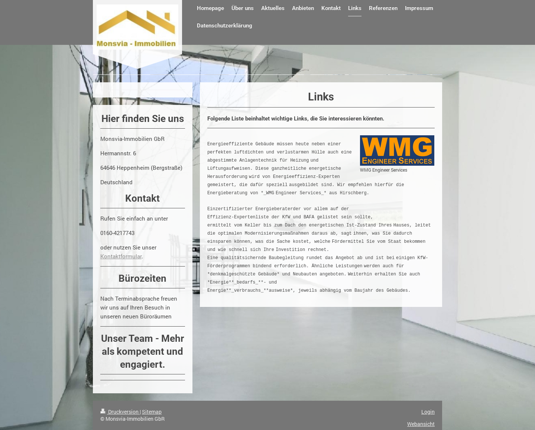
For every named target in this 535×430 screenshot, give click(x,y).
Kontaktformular (121, 256)
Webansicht (421, 423)
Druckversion (120, 411)
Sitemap (152, 411)
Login (428, 411)
